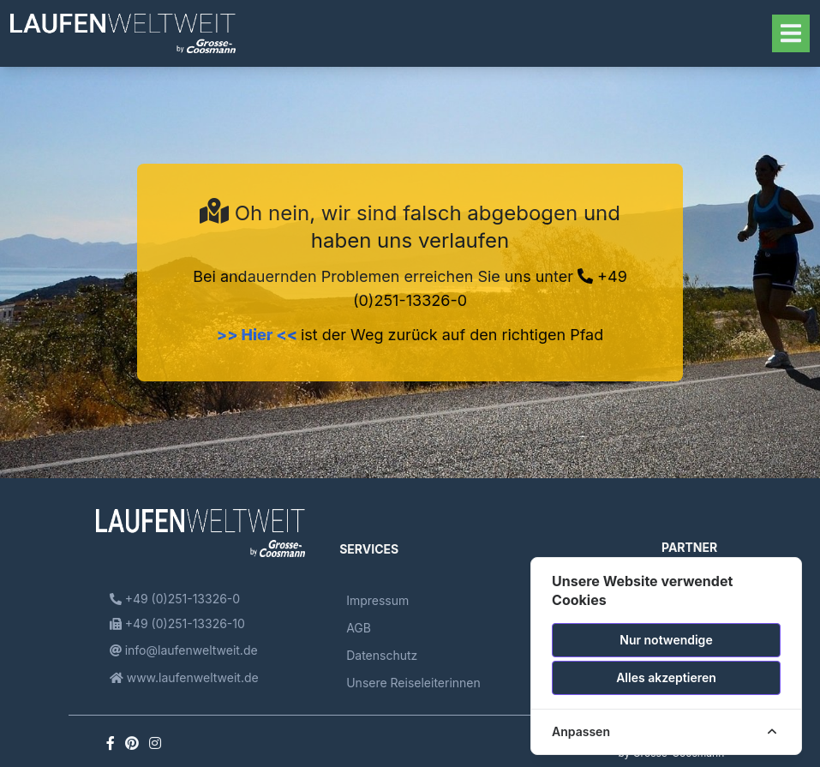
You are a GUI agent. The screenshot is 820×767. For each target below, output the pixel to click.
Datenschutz (381, 655)
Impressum (377, 600)
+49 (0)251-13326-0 (175, 598)
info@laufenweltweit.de (184, 650)
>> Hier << (259, 335)
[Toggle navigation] (791, 33)
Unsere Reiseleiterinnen (413, 682)
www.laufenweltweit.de (184, 677)
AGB (358, 627)
